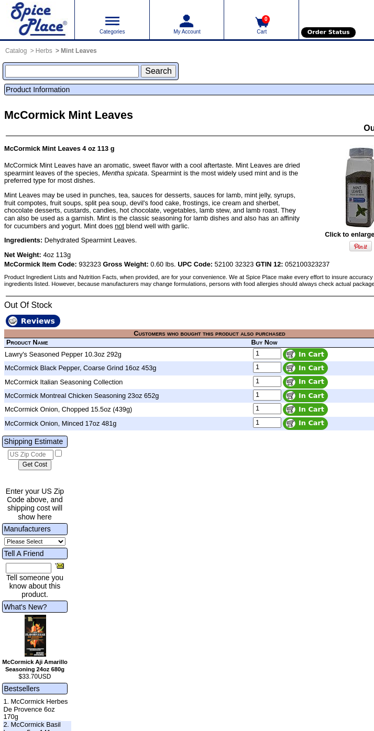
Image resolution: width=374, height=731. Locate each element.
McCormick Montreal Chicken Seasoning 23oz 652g (82, 396)
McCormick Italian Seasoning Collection (64, 382)
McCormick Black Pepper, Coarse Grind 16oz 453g (80, 368)
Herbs (44, 50)
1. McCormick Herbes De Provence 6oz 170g (35, 709)
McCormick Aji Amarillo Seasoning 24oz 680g (35, 665)
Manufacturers (27, 529)
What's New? (25, 607)
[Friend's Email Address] (28, 568)
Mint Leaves (79, 50)
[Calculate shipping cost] (34, 465)
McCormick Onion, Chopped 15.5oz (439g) (68, 409)
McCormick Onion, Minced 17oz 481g (60, 423)
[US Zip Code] (30, 455)
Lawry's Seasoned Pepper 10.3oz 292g (63, 354)
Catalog (16, 50)
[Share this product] (59, 565)
